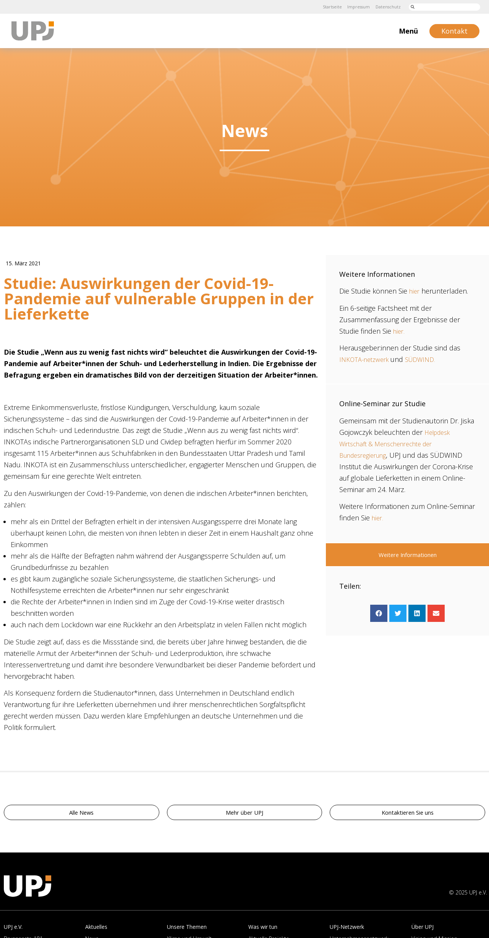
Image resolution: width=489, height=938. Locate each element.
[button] (378, 613)
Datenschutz (385, 6)
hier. (399, 331)
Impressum (353, 6)
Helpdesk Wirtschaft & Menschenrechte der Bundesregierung (396, 444)
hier (415, 290)
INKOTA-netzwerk (366, 359)
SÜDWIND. (427, 359)
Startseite (324, 6)
